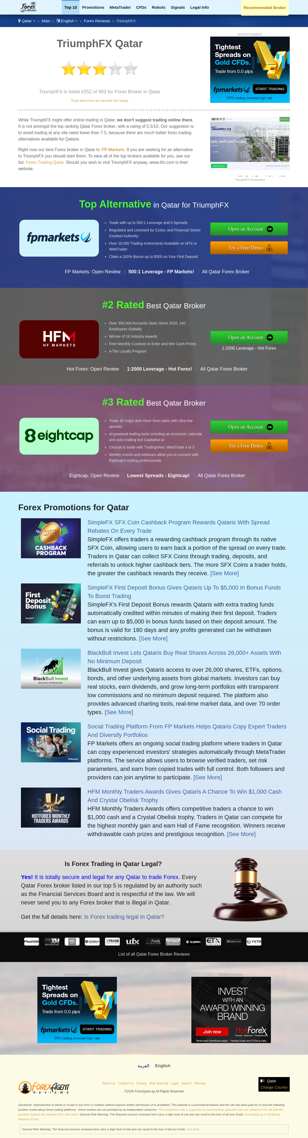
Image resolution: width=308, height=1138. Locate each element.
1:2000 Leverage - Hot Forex (272, 344)
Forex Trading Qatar (44, 162)
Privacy (141, 1083)
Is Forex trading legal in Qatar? (97, 908)
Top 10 (70, 7)
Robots (159, 7)
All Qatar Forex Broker (225, 294)
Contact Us (126, 1083)
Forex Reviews (97, 21)
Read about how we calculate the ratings (99, 101)
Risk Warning (158, 1083)
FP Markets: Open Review (93, 294)
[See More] (224, 573)
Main (46, 21)
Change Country (274, 1087)
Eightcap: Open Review (94, 498)
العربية (143, 1066)
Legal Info (199, 7)
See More (193, 1129)
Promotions (93, 7)
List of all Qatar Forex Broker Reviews (154, 954)
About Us (108, 1083)
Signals (178, 7)
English (67, 21)
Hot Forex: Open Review (93, 392)
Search (186, 1083)
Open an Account (269, 232)
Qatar (27, 21)
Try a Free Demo (269, 244)
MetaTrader (120, 7)
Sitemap (200, 1083)
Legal (175, 1083)
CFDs (141, 7)
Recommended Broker (265, 7)
